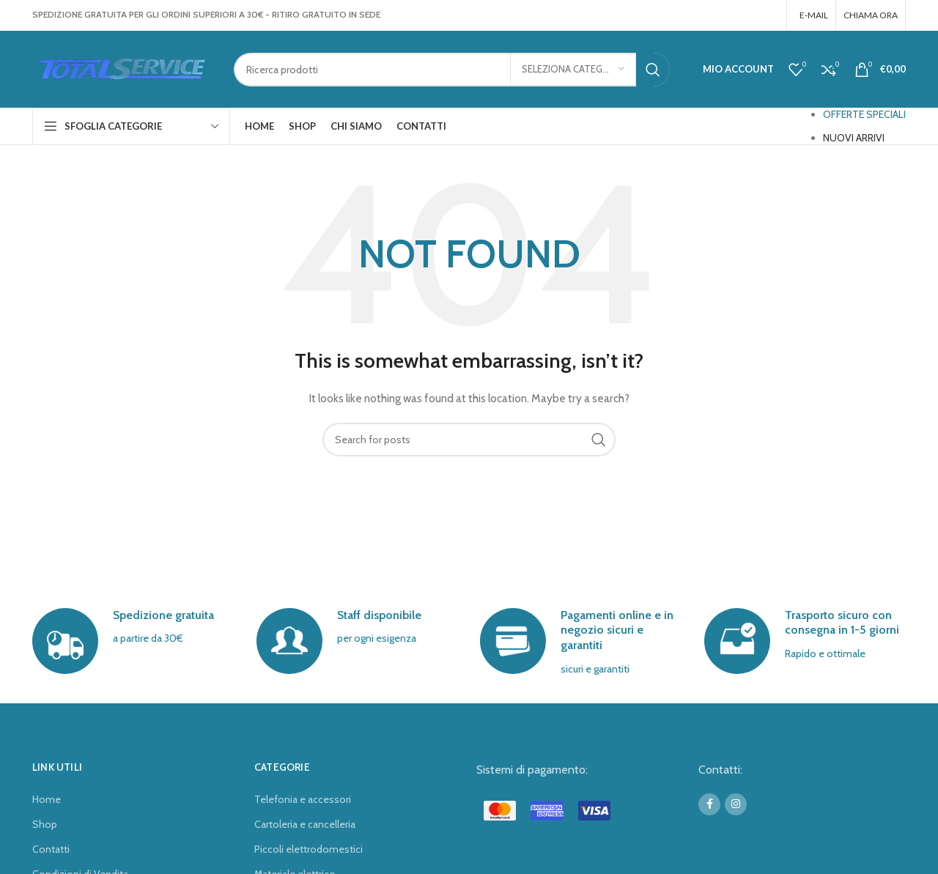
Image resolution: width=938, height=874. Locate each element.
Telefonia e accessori (302, 799)
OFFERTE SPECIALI (864, 114)
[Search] (452, 69)
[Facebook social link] (750, 15)
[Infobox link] (133, 641)
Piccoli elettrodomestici (308, 849)
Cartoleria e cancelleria (304, 824)
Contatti (51, 849)
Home (46, 799)
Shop (44, 824)
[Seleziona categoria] (573, 69)
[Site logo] (122, 68)
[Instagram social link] (769, 15)
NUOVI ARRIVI (854, 137)
